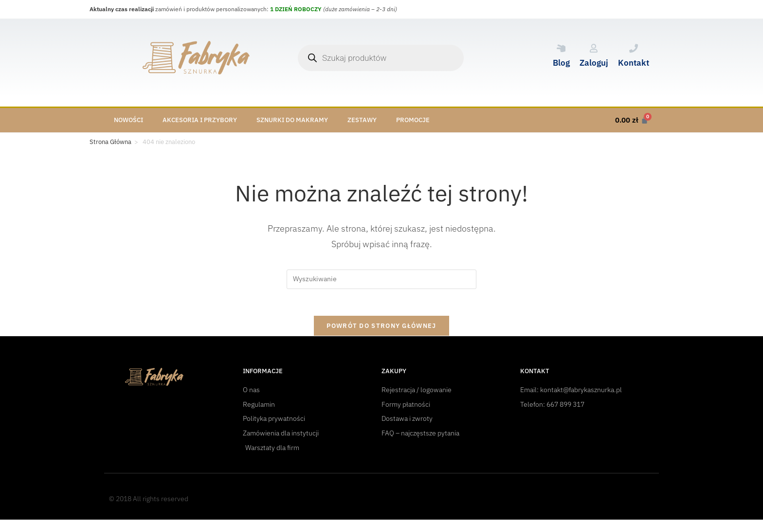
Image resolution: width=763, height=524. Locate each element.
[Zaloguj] (593, 48)
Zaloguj (594, 62)
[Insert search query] (381, 279)
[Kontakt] (633, 48)
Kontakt (633, 62)
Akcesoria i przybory (200, 120)
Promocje (413, 120)
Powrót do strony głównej (381, 329)
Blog (561, 62)
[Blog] (561, 48)
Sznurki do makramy (292, 120)
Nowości (128, 120)
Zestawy (362, 120)
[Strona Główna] (110, 142)
